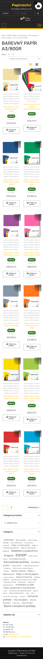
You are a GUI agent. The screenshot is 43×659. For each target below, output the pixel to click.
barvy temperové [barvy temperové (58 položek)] (16, 543)
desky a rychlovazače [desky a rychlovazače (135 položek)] (20, 545)
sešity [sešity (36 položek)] (5, 591)
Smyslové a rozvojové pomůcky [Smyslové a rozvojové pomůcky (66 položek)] (20, 591)
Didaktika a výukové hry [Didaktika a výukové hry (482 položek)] (24, 550)
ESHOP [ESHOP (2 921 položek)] (21, 555)
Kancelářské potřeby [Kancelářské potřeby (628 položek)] (16, 562)
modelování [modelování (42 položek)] (7, 568)
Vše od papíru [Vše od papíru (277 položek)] (21, 599)
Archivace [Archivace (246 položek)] (9, 540)
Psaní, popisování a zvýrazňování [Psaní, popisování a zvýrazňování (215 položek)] (19, 588)
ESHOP (9, 35)
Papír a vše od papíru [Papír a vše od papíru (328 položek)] (27, 574)
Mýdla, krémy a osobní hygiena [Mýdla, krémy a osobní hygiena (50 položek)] (23, 568)
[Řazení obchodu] (24, 59)
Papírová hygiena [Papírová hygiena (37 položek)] (9, 577)
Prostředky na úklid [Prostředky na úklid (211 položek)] (25, 585)
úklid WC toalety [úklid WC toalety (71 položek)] (27, 603)
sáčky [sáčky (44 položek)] (27, 593)
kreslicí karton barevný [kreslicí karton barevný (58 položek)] (31, 566)
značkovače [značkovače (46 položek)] (15, 603)
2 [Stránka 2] (11, 507)
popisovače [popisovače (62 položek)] (22, 582)
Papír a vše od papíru (20, 35)
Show (4, 54)
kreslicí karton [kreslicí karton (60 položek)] (16, 566)
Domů (4, 35)
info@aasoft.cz (13, 634)
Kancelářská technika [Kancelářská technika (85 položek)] (17, 559)
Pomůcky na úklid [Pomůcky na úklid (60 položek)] (10, 582)
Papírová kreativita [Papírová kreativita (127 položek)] (24, 577)
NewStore (29, 653)
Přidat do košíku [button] (12, 130)
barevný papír (6, 38)
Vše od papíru (33, 35)
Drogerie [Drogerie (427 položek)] (9, 555)
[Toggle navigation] (39, 25)
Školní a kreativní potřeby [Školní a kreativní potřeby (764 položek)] (20, 606)
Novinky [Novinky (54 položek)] (6, 571)
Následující (33, 507)
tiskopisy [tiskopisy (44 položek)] (22, 596)
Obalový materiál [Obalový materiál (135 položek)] (18, 571)
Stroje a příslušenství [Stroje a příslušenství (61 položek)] (16, 593)
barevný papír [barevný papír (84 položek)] (21, 540)
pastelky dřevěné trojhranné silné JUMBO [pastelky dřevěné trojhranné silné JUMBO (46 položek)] (24, 580)
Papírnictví (21, 5)
